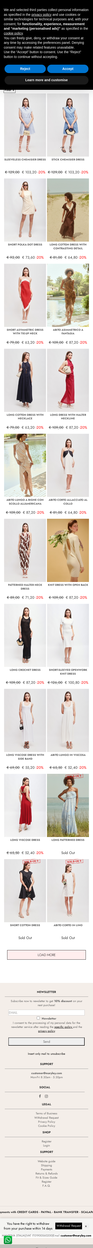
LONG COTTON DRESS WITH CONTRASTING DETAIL (68, 246)
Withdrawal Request (46, 1118)
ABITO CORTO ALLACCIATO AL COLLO (68, 502)
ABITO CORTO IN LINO (68, 925)
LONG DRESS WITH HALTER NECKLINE (68, 417)
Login (46, 1145)
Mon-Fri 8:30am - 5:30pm (47, 1077)
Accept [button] (67, 69)
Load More (47, 954)
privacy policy (46, 1031)
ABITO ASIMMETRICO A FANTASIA (68, 332)
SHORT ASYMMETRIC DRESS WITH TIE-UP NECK (25, 332)
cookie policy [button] (13, 33)
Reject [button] (25, 69)
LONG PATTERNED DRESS (68, 840)
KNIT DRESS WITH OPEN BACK (68, 585)
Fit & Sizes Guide (46, 1177)
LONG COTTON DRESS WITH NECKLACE (25, 417)
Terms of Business (46, 1113)
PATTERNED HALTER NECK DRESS (25, 587)
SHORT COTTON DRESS (25, 925)
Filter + (9, 90)
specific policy (63, 1027)
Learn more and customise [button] (46, 80)
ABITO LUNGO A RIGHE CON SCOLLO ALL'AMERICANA (25, 502)
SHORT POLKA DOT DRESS (25, 244)
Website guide (46, 1161)
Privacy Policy (46, 1122)
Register (47, 1141)
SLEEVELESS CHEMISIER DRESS (25, 159)
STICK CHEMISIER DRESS (68, 159)
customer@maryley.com (46, 1073)
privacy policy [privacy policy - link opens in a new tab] (41, 15)
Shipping (46, 1165)
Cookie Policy (46, 1126)
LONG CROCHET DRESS (25, 670)
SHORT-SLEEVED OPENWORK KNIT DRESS (68, 672)
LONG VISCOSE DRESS (25, 840)
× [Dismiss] (86, 1226)
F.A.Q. (46, 1186)
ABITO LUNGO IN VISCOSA (68, 755)
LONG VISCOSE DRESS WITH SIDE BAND (25, 757)
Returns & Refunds (47, 1173)
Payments (46, 1169)
